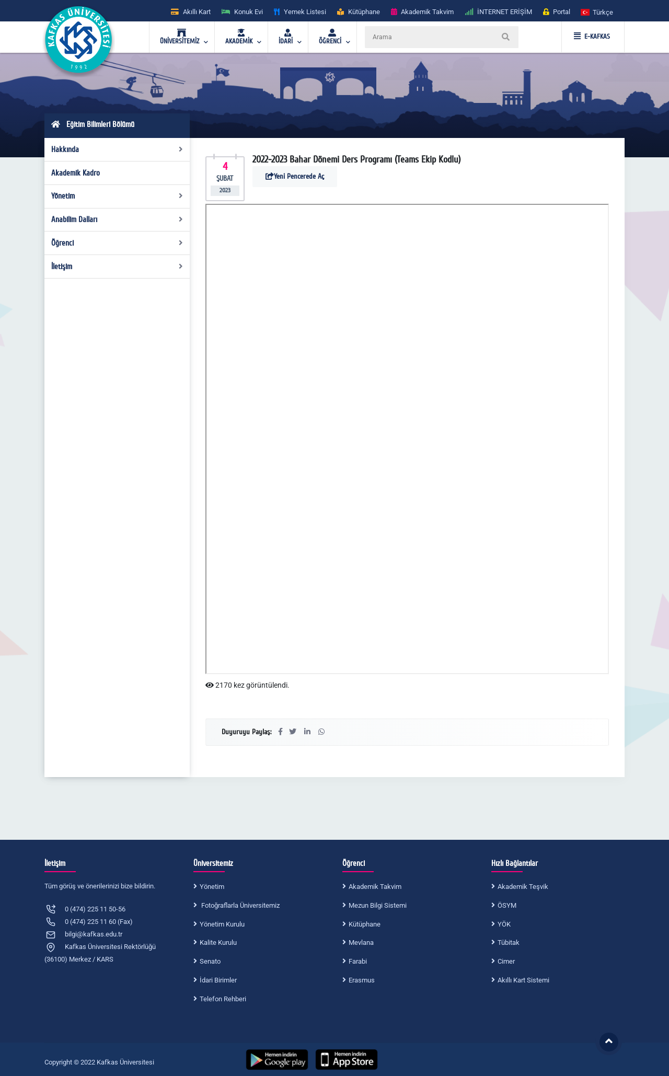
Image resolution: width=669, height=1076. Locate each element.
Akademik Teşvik (523, 886)
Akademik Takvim (375, 886)
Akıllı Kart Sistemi (523, 980)
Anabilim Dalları (117, 219)
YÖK (504, 924)
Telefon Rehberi (223, 999)
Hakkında (117, 149)
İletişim (117, 266)
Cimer (506, 961)
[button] (597, 12)
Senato (210, 961)
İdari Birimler (218, 980)
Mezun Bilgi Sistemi (378, 905)
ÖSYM (507, 905)
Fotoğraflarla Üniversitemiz (240, 905)
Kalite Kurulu (218, 942)
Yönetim (117, 196)
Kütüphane (364, 924)
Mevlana (361, 942)
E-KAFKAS (592, 36)
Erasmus (362, 980)
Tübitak (509, 942)
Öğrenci (117, 243)
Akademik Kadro (75, 173)
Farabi (358, 961)
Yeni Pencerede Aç (295, 176)
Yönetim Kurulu (222, 924)
